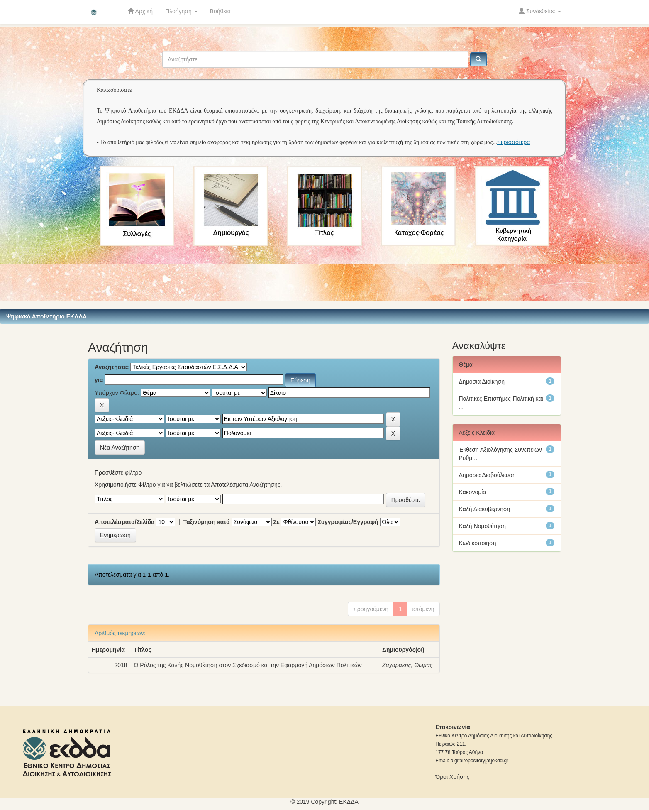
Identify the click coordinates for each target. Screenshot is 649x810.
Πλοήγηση (181, 11)
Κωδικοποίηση (477, 543)
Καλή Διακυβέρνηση (484, 509)
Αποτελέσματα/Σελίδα (125, 522)
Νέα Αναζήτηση (119, 447)
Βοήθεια (220, 11)
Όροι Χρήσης (452, 776)
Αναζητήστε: (112, 367)
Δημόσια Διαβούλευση (487, 475)
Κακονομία (472, 492)
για (99, 380)
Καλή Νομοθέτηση (482, 526)
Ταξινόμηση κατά (206, 522)
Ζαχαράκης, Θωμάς (407, 665)
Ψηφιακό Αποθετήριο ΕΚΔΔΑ (46, 316)
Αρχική (140, 11)
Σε (276, 522)
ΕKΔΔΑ (349, 801)
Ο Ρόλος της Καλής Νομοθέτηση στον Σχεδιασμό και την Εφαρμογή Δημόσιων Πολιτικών (248, 665)
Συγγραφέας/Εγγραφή (347, 522)
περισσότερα (513, 142)
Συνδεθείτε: (540, 11)
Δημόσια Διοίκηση (482, 381)
